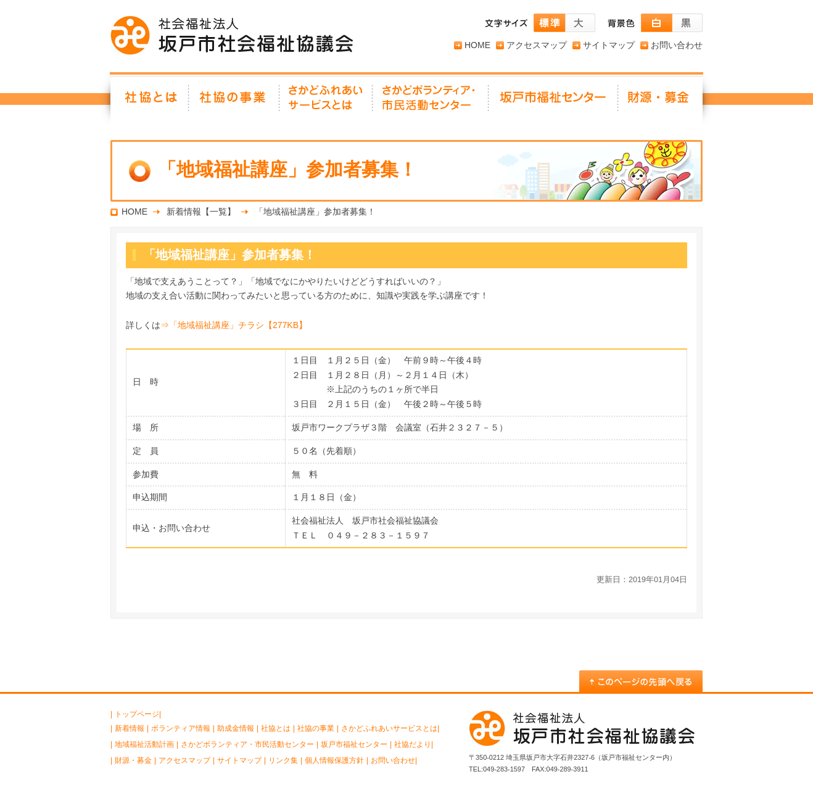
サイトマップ (609, 45)
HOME (477, 45)
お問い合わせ (677, 45)
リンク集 (283, 760)
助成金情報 (235, 728)
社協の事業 (234, 101)
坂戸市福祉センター (554, 101)
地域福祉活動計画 (144, 744)
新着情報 (129, 728)
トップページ (137, 714)
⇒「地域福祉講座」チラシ (233, 325)
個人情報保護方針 (334, 760)
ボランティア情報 (180, 728)
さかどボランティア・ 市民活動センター (431, 101)
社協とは (149, 101)
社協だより (412, 744)
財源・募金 (661, 101)
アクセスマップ (536, 45)
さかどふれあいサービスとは (326, 101)
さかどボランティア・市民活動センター (247, 744)
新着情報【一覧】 (201, 211)
